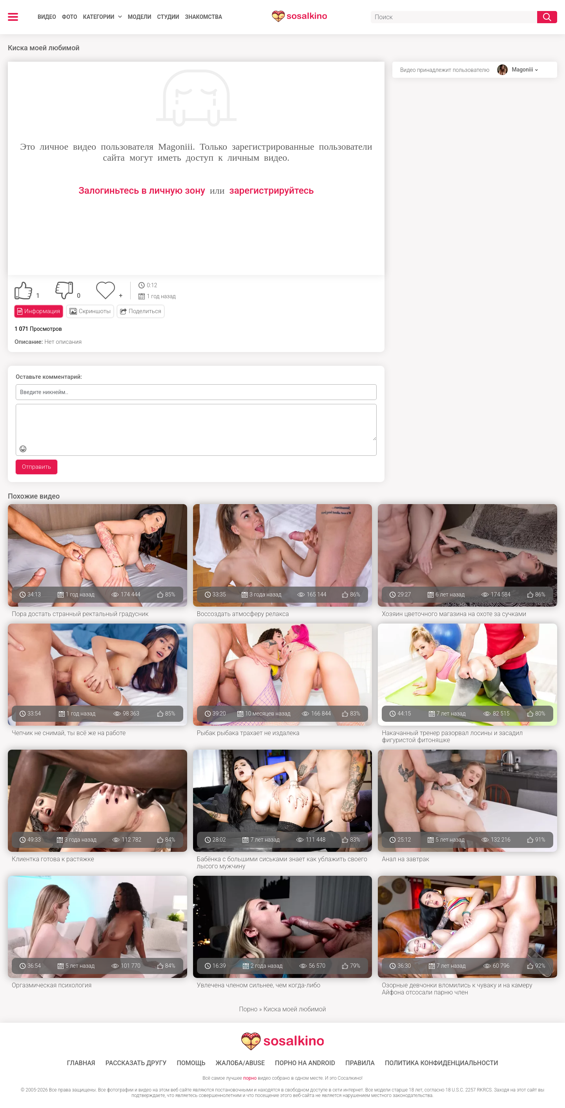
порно (250, 1078)
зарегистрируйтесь (271, 190)
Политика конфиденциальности (441, 1063)
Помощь (191, 1063)
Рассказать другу (136, 1063)
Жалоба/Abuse (240, 1063)
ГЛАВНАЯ (81, 1063)
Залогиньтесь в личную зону (141, 190)
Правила (360, 1063)
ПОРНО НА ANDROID (305, 1063)
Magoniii (522, 69)
